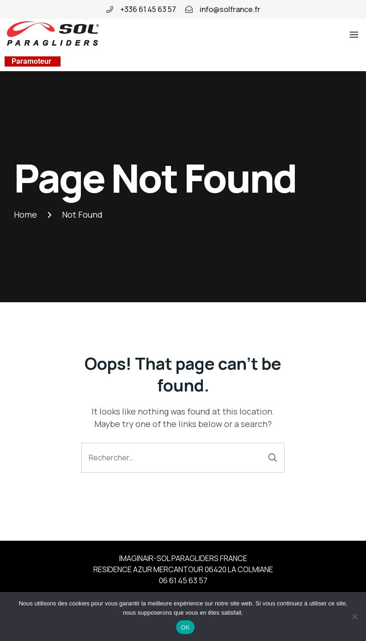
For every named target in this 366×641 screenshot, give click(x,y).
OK (185, 627)
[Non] (354, 616)
